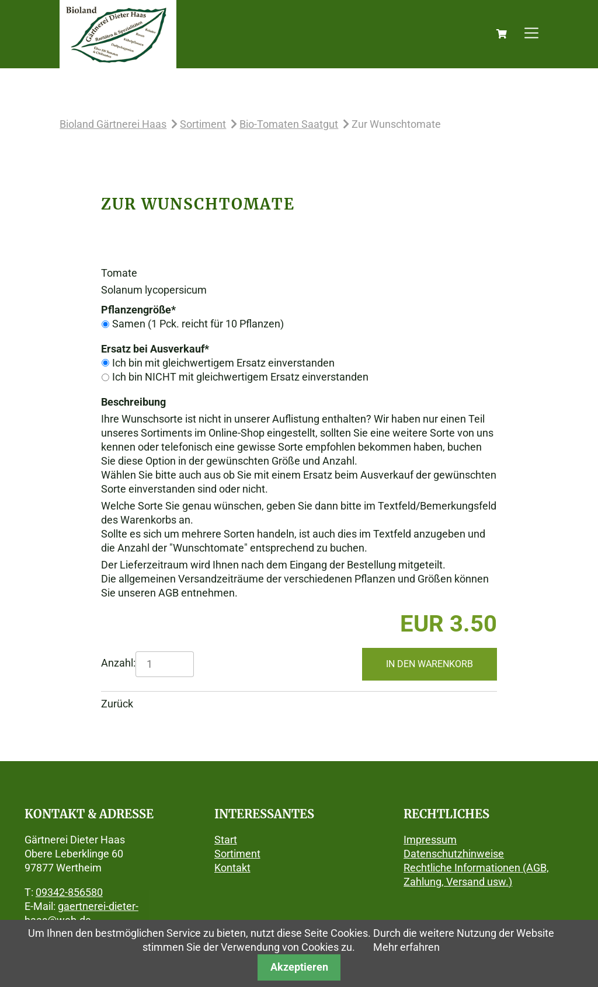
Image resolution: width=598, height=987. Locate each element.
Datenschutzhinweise (454, 854)
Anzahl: (118, 663)
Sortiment (203, 124)
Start (225, 839)
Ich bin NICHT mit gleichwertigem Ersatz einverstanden (240, 377)
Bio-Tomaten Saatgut (288, 124)
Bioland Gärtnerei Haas (113, 124)
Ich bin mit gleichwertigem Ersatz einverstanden (223, 363)
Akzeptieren (299, 967)
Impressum (430, 839)
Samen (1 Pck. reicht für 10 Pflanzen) (198, 324)
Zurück (117, 703)
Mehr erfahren (406, 947)
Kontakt (232, 868)
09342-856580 (69, 892)
